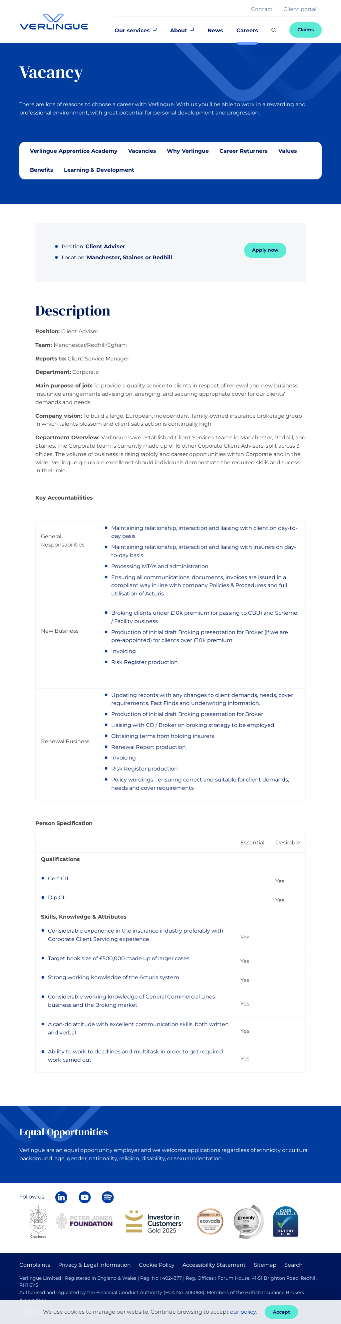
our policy (243, 1312)
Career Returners (243, 151)
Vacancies (142, 151)
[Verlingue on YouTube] (84, 1197)
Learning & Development (99, 170)
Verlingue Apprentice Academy (74, 151)
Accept (281, 1312)
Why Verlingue (188, 151)
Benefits (41, 170)
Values (287, 151)
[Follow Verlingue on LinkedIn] (61, 1197)
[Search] (273, 30)
